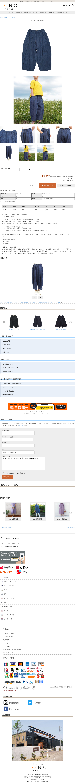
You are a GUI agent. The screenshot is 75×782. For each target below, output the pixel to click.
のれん (9, 12)
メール (21, 425)
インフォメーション (60, 12)
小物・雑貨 (41, 12)
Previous (4, 322)
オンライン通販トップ (9, 636)
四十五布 (50, 12)
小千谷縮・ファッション (29, 12)
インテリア (17, 12)
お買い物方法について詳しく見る (12, 694)
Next (70, 322)
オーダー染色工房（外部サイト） (12, 652)
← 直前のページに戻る (5, 530)
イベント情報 (7, 646)
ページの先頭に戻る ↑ (69, 530)
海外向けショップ (8, 656)
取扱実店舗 (6, 643)
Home (1, 17)
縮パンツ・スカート (9, 17)
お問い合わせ (7, 649)
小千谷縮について (8, 640)
